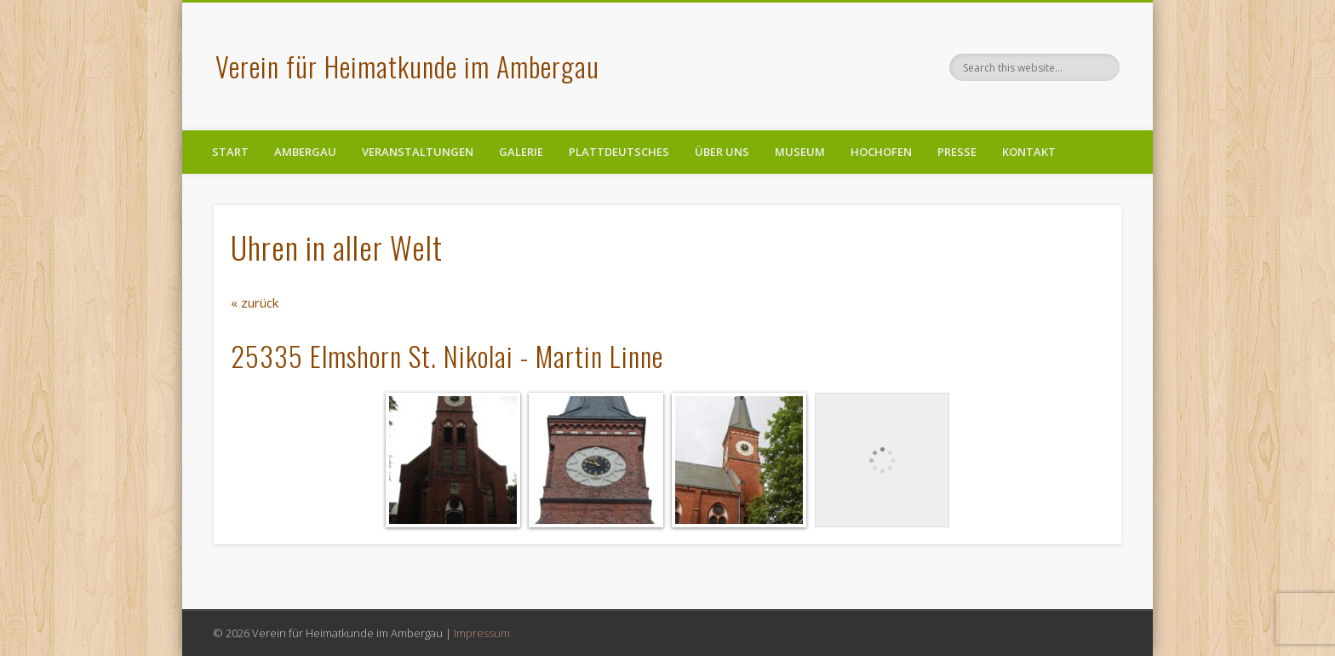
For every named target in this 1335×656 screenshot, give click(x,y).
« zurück (254, 302)
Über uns (722, 151)
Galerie (521, 151)
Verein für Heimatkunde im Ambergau (407, 66)
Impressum (482, 633)
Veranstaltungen (417, 151)
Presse (957, 151)
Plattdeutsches (619, 151)
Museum (800, 151)
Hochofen (881, 151)
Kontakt (1029, 151)
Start (230, 151)
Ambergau (305, 151)
